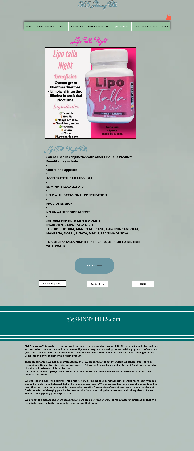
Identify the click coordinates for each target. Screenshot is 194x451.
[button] (168, 17)
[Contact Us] (97, 284)
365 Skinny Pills (98, 5)
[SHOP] (94, 266)
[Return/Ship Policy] (52, 283)
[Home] (143, 284)
